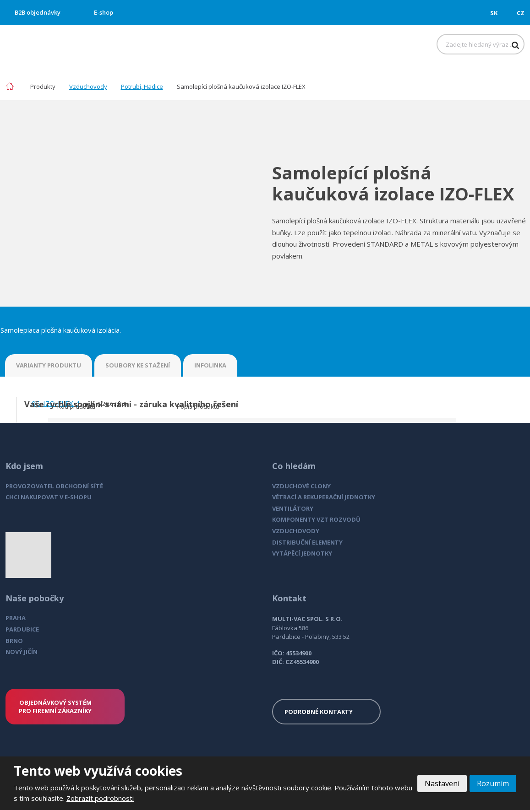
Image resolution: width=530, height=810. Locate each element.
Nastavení (442, 783)
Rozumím (493, 783)
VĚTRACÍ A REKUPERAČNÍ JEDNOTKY (323, 497)
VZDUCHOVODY (295, 531)
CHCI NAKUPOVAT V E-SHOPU (48, 497)
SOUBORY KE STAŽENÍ (137, 365)
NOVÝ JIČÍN (21, 652)
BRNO (14, 641)
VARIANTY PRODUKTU (48, 365)
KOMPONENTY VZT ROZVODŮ (316, 519)
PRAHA (15, 618)
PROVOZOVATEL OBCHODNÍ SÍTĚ (54, 486)
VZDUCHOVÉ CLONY (301, 486)
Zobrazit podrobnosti (100, 798)
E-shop (103, 12)
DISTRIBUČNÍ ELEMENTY (307, 542)
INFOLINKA (210, 365)
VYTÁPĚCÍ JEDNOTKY (302, 553)
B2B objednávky (37, 12)
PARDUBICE (22, 629)
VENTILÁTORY (292, 508)
